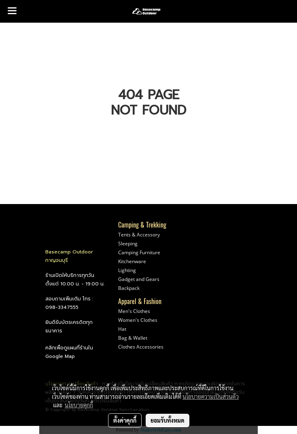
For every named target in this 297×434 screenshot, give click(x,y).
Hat (122, 329)
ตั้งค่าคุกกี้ (124, 420)
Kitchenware (132, 261)
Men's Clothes (134, 311)
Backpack (129, 288)
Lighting (127, 270)
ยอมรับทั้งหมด (168, 420)
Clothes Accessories (140, 346)
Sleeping (128, 243)
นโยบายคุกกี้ (79, 404)
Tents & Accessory (139, 234)
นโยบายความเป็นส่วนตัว (210, 396)
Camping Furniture (139, 252)
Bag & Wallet (132, 337)
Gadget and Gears (138, 279)
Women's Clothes (137, 320)
